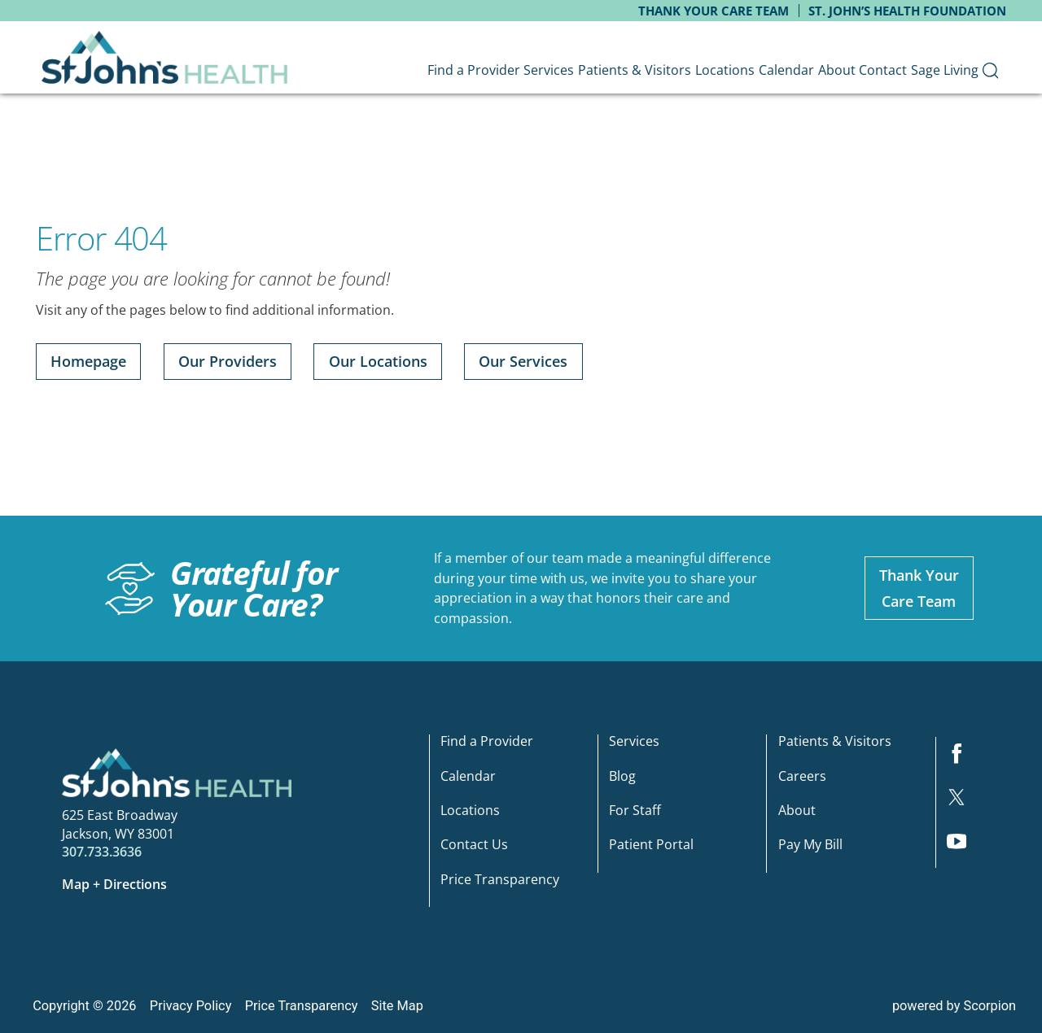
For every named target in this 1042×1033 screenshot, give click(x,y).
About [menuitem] (837, 70)
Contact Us (474, 845)
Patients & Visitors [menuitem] (634, 70)
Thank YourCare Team (919, 588)
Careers (802, 776)
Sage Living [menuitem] (945, 70)
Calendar (468, 776)
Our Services (523, 361)
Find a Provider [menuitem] (473, 70)
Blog (622, 776)
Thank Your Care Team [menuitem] (713, 10)
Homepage (88, 361)
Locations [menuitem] (725, 70)
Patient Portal (651, 845)
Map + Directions (114, 884)
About (797, 811)
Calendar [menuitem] (786, 70)
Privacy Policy (191, 1005)
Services (634, 742)
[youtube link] (963, 846)
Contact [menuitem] (883, 70)
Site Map (397, 1005)
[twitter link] (963, 803)
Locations (470, 811)
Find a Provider (486, 742)
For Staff (635, 811)
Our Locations (378, 361)
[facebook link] (963, 759)
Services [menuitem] (548, 70)
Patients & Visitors (834, 742)
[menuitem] (990, 70)
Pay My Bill (810, 845)
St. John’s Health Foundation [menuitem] (907, 10)
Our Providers (227, 361)
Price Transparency (499, 880)
